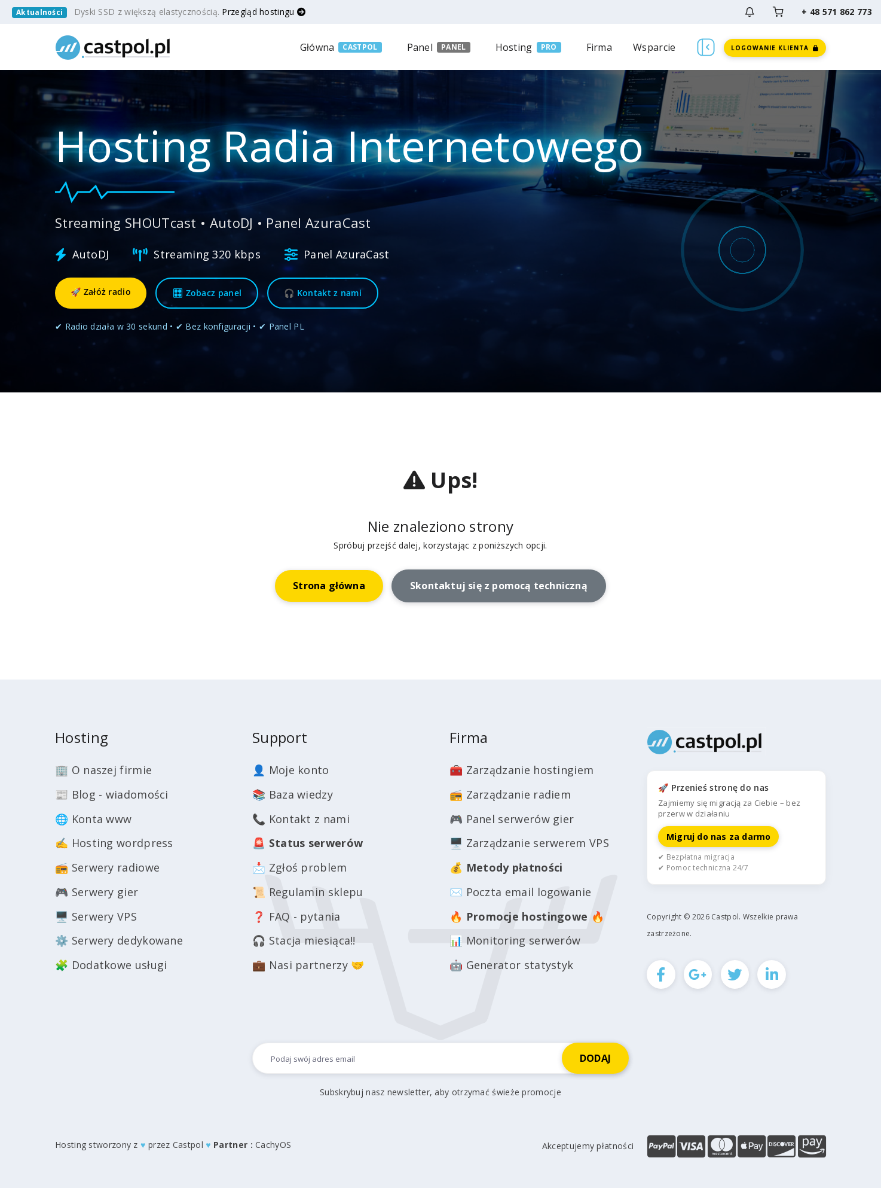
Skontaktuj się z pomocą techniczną (499, 585)
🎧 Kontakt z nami (323, 292)
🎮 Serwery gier (96, 892)
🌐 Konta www (93, 819)
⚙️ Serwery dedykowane (119, 940)
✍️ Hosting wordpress (114, 843)
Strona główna (329, 585)
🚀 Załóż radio (101, 291)
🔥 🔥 (526, 916)
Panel (420, 47)
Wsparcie (654, 47)
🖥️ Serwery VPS (96, 916)
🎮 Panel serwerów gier (511, 819)
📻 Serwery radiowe (107, 867)
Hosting (514, 47)
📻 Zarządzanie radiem (510, 794)
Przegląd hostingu (263, 11)
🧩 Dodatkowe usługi (111, 965)
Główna (317, 47)
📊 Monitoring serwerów (514, 940)
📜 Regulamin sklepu (307, 892)
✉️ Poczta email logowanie (520, 892)
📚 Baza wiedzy (292, 794)
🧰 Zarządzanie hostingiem (521, 770)
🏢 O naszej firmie (103, 770)
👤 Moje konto (290, 770)
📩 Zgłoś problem (299, 867)
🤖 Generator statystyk (511, 965)
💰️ (506, 867)
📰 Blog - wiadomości (112, 794)
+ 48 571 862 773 (837, 11)
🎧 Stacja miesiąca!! (304, 940)
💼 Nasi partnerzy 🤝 (308, 965)
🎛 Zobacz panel (206, 292)
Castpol (188, 1144)
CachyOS (273, 1144)
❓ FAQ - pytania (296, 916)
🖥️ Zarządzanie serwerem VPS (529, 843)
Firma (599, 47)
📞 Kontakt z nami (301, 819)
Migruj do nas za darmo (718, 836)
